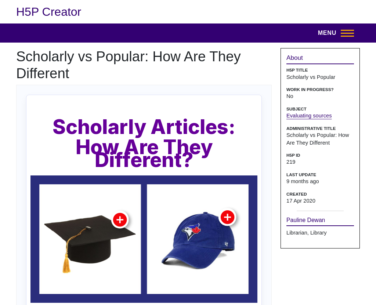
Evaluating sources (309, 116)
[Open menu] (333, 33)
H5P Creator (48, 11)
